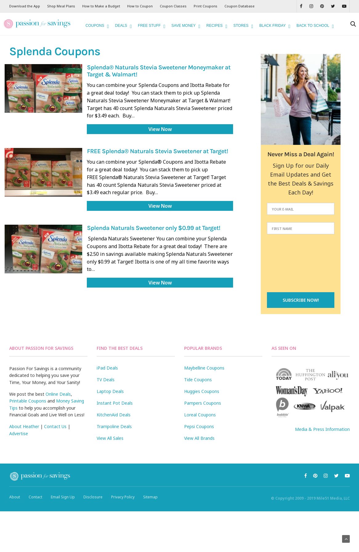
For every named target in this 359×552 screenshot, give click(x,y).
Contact (35, 497)
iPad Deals (107, 368)
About (14, 497)
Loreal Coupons (200, 415)
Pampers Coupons (202, 403)
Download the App (24, 6)
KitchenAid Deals (114, 415)
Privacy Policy (123, 497)
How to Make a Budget (101, 6)
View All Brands (199, 438)
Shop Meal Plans (61, 6)
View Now (160, 129)
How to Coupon (140, 6)
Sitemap (150, 497)
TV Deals (106, 379)
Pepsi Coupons (199, 426)
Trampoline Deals (114, 426)
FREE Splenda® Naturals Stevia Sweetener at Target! (157, 151)
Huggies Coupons (201, 391)
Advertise (18, 433)
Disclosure (93, 497)
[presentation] (301, 264)
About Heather (24, 426)
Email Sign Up (63, 497)
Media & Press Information (322, 429)
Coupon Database (239, 6)
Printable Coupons (27, 401)
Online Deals (58, 394)
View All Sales (110, 438)
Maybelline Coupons (204, 368)
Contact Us (55, 426)
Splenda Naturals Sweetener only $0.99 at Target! (153, 228)
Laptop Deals (110, 391)
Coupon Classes (173, 6)
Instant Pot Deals (115, 403)
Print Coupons (205, 6)
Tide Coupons (198, 379)
